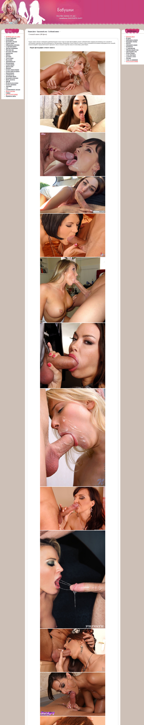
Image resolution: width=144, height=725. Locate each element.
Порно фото (32, 31)
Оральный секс (42, 31)
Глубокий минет (53, 31)
